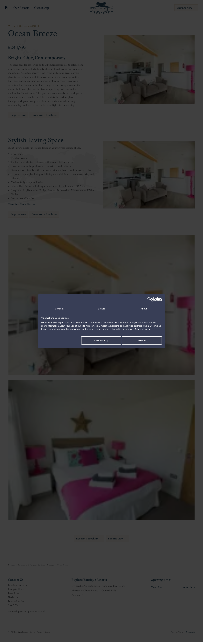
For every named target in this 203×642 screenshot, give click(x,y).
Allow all (142, 340)
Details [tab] (101, 308)
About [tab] (144, 308)
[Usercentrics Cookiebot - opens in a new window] (149, 299)
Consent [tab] (59, 308)
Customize (101, 340)
